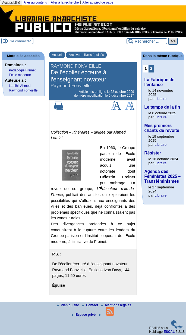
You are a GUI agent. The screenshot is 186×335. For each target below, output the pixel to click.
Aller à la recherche (65, 2)
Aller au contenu (35, 2)
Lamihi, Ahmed (19, 86)
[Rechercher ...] (147, 41)
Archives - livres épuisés (86, 55)
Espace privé (84, 315)
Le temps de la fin (162, 107)
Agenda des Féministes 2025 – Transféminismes (162, 176)
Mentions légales (116, 305)
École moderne (20, 75)
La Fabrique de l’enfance (159, 82)
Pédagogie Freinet (22, 70)
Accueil (57, 55)
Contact (90, 305)
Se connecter (20, 41)
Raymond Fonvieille (23, 90)
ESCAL (169, 332)
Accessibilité (11, 3)
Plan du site (68, 305)
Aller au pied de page (97, 2)
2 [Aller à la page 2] (151, 68)
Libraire (160, 99)
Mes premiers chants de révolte (161, 128)
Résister (152, 153)
